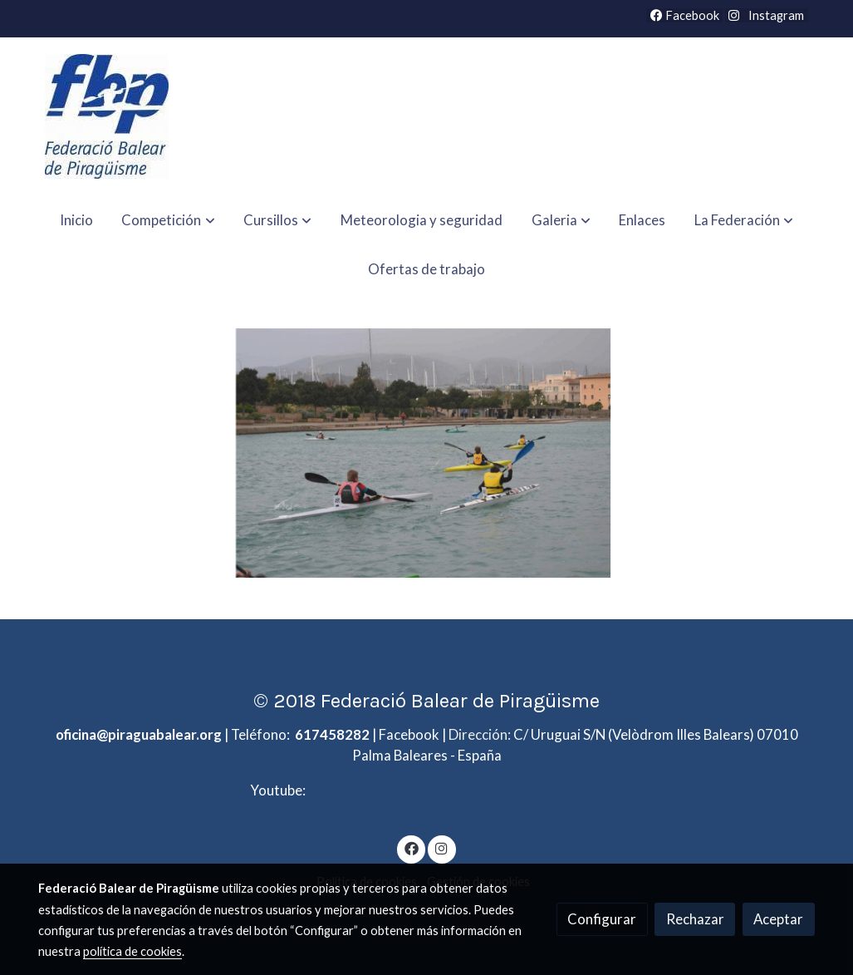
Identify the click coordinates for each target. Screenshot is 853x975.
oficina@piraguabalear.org (139, 734)
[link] (107, 116)
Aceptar (778, 919)
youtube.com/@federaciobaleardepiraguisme (455, 790)
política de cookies (132, 951)
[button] (168, 219)
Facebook (684, 15)
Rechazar (695, 919)
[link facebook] (411, 847)
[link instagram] (442, 847)
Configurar (601, 919)
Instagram (775, 15)
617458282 (332, 734)
